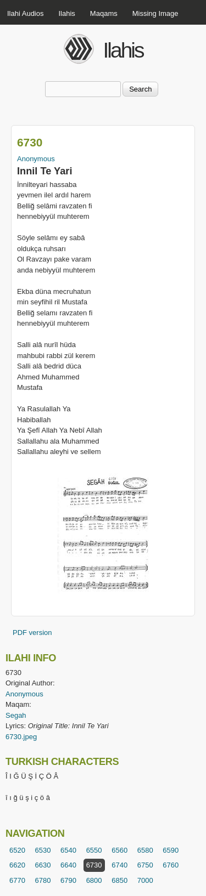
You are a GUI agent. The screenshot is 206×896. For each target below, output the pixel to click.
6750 (145, 865)
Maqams (104, 13)
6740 (119, 865)
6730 (94, 865)
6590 (171, 850)
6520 (17, 850)
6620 (17, 865)
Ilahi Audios (25, 13)
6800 (94, 880)
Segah (15, 715)
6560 (119, 850)
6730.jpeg (21, 737)
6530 (43, 850)
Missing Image (155, 13)
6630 (43, 865)
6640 (68, 865)
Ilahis (67, 13)
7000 (145, 880)
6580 (145, 850)
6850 (119, 880)
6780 (43, 880)
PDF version (32, 632)
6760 (171, 865)
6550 (94, 850)
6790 (68, 880)
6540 (68, 850)
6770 (17, 880)
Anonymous (36, 159)
